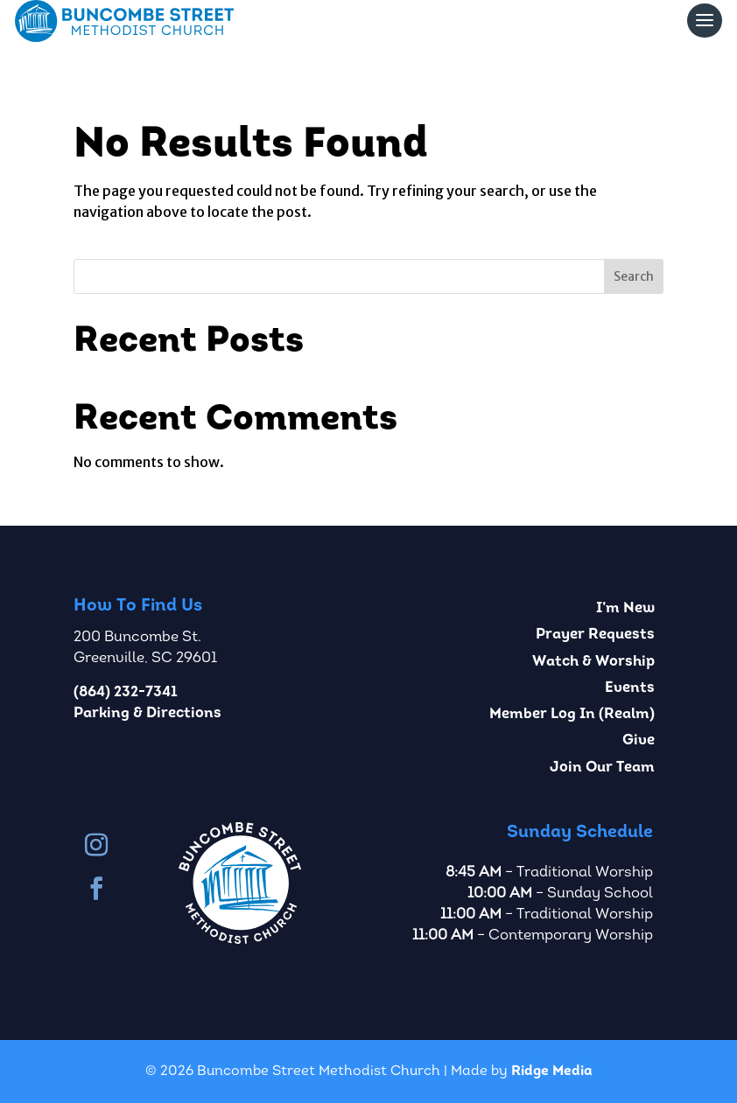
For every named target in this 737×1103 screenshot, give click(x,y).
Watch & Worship (593, 661)
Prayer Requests (595, 634)
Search (634, 276)
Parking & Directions (147, 713)
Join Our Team (602, 767)
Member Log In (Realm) (572, 714)
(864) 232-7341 (126, 692)
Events (630, 688)
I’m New (625, 608)
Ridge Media (552, 1072)
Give (638, 740)
